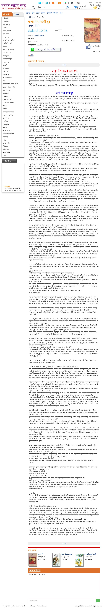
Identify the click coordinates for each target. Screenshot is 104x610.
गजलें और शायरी (7, 43)
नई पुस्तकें (5, 18)
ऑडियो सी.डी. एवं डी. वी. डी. (11, 84)
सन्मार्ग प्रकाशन (39, 36)
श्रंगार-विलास (6, 152)
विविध (5, 109)
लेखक (90, 3)
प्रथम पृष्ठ (64, 65)
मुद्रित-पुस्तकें (6, 14)
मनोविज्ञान (6, 149)
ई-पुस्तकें (17, 14)
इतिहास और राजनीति (9, 87)
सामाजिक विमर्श (7, 130)
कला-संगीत (6, 74)
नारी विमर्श (6, 71)
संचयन (5, 127)
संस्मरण (5, 46)
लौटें (31, 55)
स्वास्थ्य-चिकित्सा (7, 77)
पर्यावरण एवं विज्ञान (8, 112)
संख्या (56, 31)
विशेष (4, 155)
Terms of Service (41, 606)
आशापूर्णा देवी (33, 26)
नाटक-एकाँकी (7, 31)
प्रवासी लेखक (6, 62)
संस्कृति (5, 65)
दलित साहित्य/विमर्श (8, 134)
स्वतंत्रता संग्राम (7, 143)
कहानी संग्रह (6, 21)
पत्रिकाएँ (5, 137)
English (98, 5)
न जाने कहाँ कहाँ (90, 554)
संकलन (5, 106)
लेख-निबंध (6, 34)
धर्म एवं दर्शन (6, 68)
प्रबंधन (5, 140)
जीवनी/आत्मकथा (7, 52)
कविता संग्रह (6, 24)
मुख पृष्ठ (28, 13)
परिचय (37, 13)
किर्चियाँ (40, 554)
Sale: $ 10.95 (37, 31)
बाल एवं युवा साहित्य (8, 49)
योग (4, 81)
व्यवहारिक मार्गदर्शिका (9, 40)
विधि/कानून (6, 146)
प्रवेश (61, 13)
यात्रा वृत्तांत (6, 56)
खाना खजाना (6, 90)
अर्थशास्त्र (5, 96)
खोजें (33, 13)
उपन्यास (5, 28)
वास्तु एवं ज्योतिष (7, 99)
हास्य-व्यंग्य (6, 37)
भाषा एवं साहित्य (7, 59)
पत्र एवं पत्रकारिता (8, 115)
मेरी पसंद (55, 13)
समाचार (43, 13)
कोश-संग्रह (6, 93)
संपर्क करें (49, 13)
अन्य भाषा (6, 118)
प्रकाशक (98, 3)
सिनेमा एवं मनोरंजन (8, 102)
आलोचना (5, 121)
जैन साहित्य (6, 124)
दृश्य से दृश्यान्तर (66, 554)
